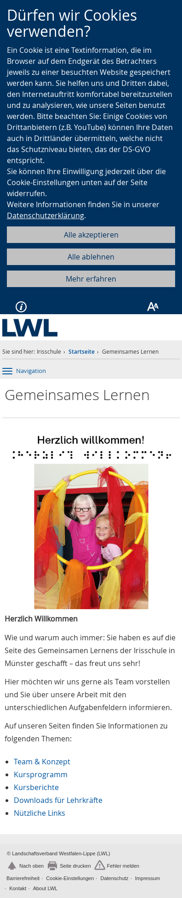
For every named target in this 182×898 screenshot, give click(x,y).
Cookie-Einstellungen (70, 878)
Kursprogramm (41, 774)
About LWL (45, 888)
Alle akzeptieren (91, 235)
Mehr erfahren (91, 279)
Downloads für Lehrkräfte (58, 800)
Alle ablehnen (91, 257)
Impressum (147, 878)
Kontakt (17, 888)
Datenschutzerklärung (45, 215)
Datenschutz (114, 878)
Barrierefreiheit (23, 878)
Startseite (81, 352)
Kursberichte (36, 787)
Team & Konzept (42, 762)
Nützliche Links (39, 813)
